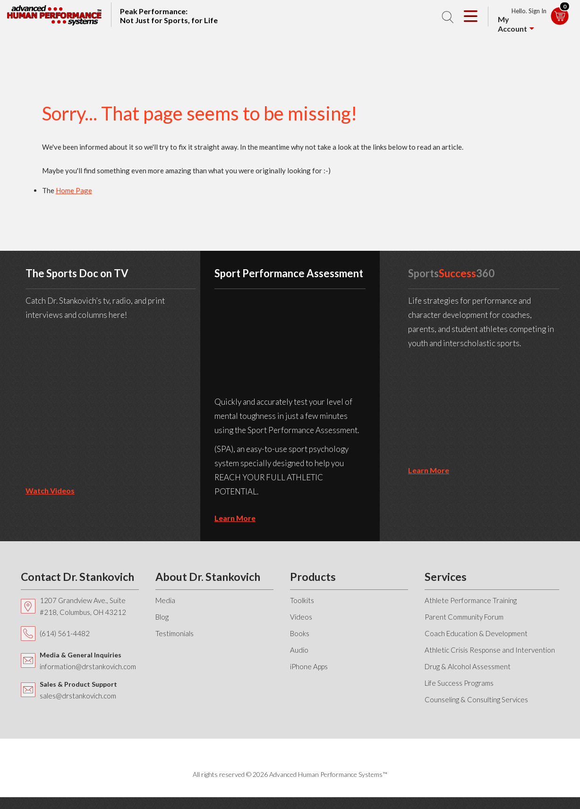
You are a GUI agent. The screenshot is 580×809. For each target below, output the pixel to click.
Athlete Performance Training (471, 600)
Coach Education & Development (476, 633)
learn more (235, 517)
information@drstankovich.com (88, 666)
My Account (512, 24)
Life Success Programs (459, 683)
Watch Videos (50, 490)
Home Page (74, 190)
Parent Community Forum (464, 617)
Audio (299, 650)
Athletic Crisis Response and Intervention (490, 650)
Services (446, 576)
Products (313, 576)
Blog (162, 617)
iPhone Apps (309, 666)
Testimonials (174, 633)
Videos (301, 617)
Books (299, 633)
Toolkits (302, 600)
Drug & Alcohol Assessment (468, 666)
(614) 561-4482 (65, 633)
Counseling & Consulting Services (476, 699)
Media (165, 600)
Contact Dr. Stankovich (77, 576)
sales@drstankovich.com (78, 695)
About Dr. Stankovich (207, 576)
